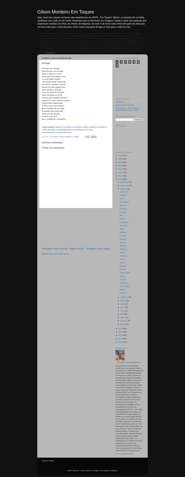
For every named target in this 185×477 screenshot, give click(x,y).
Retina (122, 290)
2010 (120, 342)
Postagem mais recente (54, 248)
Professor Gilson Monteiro (129, 362)
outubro (123, 189)
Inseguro (123, 239)
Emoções (123, 293)
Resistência (124, 202)
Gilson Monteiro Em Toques (65, 11)
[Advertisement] (76, 228)
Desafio (123, 195)
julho (122, 304)
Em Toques (120, 102)
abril (122, 314)
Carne (122, 259)
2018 (120, 169)
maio (122, 311)
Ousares (123, 266)
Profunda (123, 256)
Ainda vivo (124, 192)
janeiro (123, 324)
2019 (120, 166)
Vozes (122, 263)
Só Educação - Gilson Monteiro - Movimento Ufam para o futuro (128, 109)
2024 (120, 159)
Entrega (123, 212)
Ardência (123, 249)
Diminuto (123, 232)
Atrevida (123, 246)
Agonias (123, 279)
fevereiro (124, 321)
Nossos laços (125, 273)
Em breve (123, 226)
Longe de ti (124, 222)
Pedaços (123, 209)
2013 (120, 332)
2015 (120, 179)
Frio (121, 215)
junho (122, 307)
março (123, 317)
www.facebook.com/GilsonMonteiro (57, 132)
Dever (122, 219)
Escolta (123, 269)
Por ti (122, 198)
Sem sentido (125, 286)
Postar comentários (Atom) (59, 254)
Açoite (122, 276)
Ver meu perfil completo (125, 454)
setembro (124, 297)
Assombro (124, 283)
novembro (124, 186)
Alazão (122, 252)
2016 (120, 176)
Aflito (122, 229)
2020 (120, 162)
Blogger (114, 470)
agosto (123, 301)
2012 (120, 335)
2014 (120, 328)
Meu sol (123, 205)
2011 (120, 339)
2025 (120, 156)
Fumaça (123, 236)
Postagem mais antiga (98, 248)
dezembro (124, 182)
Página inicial (76, 248)
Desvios (123, 242)
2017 (120, 172)
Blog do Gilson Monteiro (125, 105)
